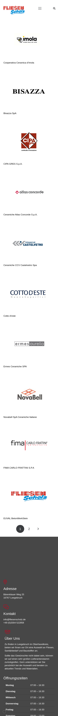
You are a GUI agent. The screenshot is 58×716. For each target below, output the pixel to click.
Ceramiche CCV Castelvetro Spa (20, 265)
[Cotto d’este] (29, 293)
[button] (39, 8)
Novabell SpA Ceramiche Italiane (20, 417)
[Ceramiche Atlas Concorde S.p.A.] (29, 192)
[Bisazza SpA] (29, 91)
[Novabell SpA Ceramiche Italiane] (29, 395)
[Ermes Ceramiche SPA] (29, 344)
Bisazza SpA (9, 113)
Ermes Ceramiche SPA (15, 366)
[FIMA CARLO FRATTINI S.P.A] (29, 445)
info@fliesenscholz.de (14, 619)
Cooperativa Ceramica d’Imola (18, 62)
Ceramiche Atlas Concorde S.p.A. (20, 214)
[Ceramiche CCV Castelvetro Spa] (29, 243)
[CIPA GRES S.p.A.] (29, 141)
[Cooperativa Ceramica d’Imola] (29, 40)
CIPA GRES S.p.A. (12, 164)
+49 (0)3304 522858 (13, 622)
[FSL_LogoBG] (14, 10)
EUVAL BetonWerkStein (15, 518)
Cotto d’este (9, 315)
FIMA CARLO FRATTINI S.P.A (18, 467)
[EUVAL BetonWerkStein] (29, 496)
